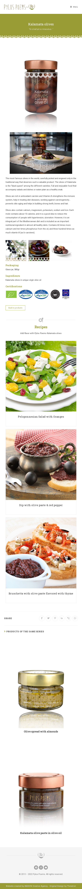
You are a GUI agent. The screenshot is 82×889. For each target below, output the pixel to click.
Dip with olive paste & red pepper (41, 505)
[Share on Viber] (68, 618)
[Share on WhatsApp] (75, 618)
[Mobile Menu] (74, 7)
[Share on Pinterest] (55, 618)
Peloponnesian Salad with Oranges (41, 416)
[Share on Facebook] (42, 618)
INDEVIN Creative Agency (36, 886)
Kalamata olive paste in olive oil (41, 833)
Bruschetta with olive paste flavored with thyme (41, 593)
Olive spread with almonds (41, 731)
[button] (15, 307)
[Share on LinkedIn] (62, 618)
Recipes (41, 327)
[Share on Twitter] (48, 618)
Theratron (71, 886)
